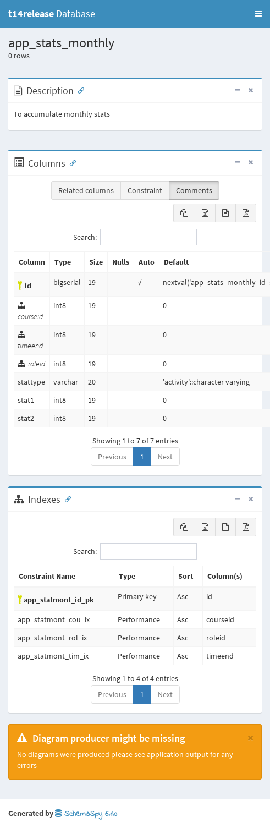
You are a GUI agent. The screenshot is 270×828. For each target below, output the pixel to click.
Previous (112, 457)
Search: (135, 237)
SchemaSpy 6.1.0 (86, 814)
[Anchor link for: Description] (79, 90)
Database (51, 13)
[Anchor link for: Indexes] (65, 498)
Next (165, 457)
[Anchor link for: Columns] (70, 162)
